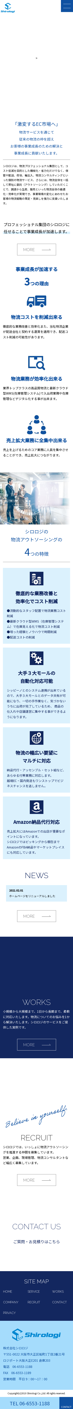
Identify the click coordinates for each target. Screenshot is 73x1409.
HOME (7, 1291)
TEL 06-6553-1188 (30, 1403)
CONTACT (59, 1302)
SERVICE (34, 1291)
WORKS (58, 1291)
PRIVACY (9, 1313)
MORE (29, 249)
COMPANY (10, 1302)
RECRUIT (34, 1302)
